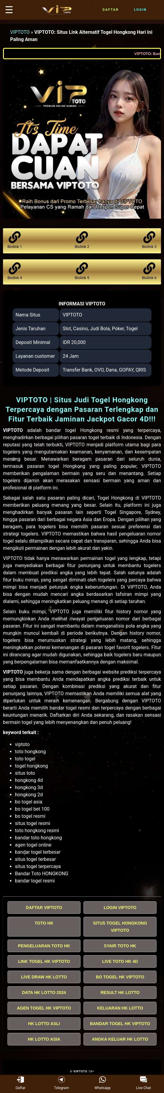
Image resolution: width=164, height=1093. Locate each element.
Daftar (110, 9)
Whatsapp (103, 1083)
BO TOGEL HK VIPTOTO (120, 977)
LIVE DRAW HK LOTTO (44, 977)
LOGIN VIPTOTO (120, 907)
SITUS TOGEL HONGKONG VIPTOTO (120, 927)
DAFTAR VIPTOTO (44, 907)
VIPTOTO (20, 32)
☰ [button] (9, 10)
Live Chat (143, 1083)
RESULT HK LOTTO (120, 992)
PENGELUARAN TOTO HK (44, 945)
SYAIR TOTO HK (120, 945)
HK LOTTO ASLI (44, 1023)
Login (140, 9)
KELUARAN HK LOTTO (120, 1008)
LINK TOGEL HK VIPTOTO (44, 961)
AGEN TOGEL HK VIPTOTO (44, 1008)
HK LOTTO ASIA (44, 1039)
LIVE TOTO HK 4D (120, 961)
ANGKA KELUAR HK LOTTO (120, 1039)
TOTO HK (44, 923)
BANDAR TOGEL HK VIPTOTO (120, 1023)
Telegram (61, 1083)
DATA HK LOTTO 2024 (44, 992)
